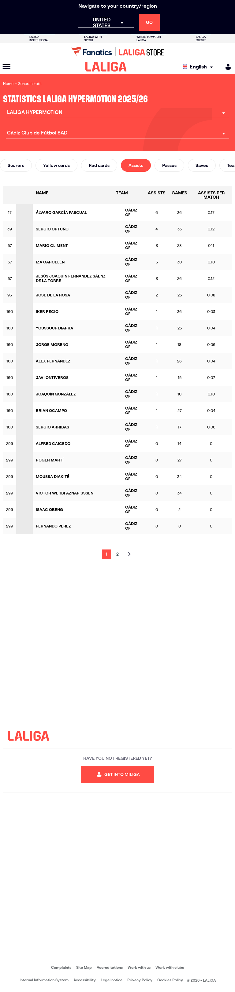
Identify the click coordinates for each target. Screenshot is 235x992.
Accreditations (110, 967)
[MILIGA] (226, 67)
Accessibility (84, 980)
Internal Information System (44, 980)
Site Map (84, 967)
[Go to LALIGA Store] (117, 51)
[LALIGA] (106, 67)
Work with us (139, 967)
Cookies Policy (170, 980)
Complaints (61, 967)
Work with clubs (169, 967)
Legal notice (111, 980)
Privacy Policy (139, 980)
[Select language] (199, 66)
